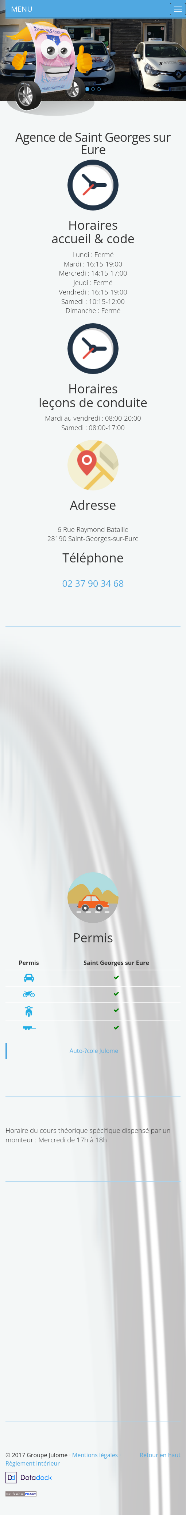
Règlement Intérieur (32, 1463)
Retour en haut (160, 1455)
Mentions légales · (96, 1455)
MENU (21, 9)
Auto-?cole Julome (94, 1051)
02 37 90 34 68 (93, 583)
